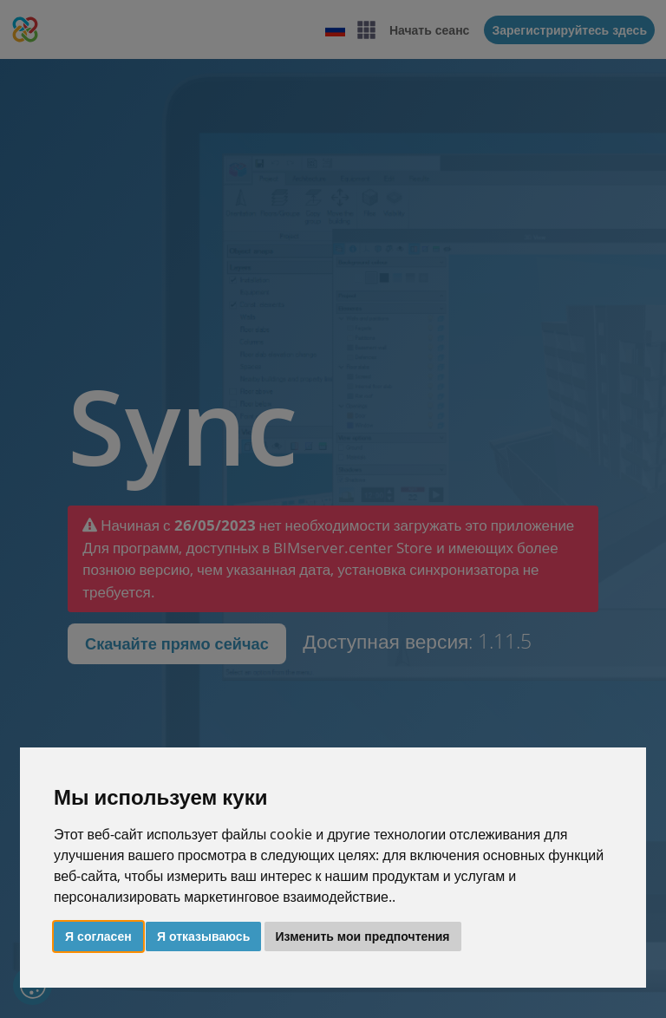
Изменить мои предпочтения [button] (363, 936)
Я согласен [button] (98, 936)
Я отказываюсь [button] (203, 936)
